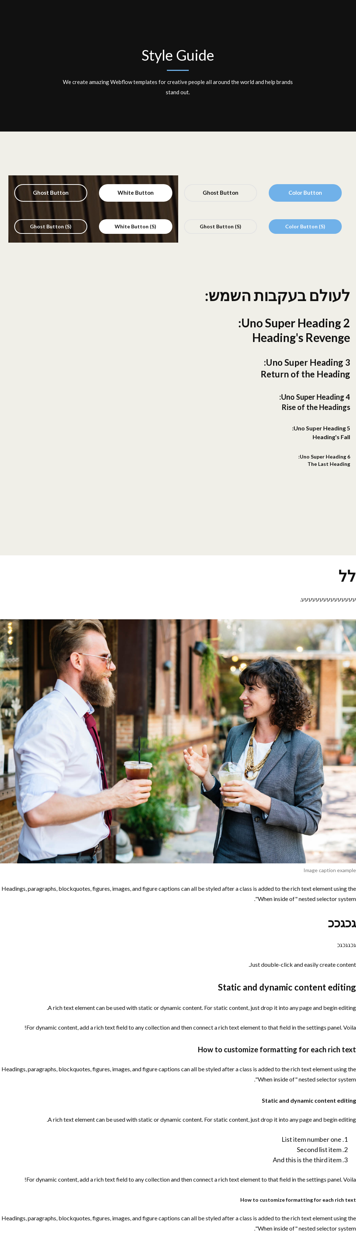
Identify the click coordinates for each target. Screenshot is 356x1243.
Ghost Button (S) (220, 226)
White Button (136, 192)
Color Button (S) (305, 226)
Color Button (305, 192)
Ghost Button (220, 192)
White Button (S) (135, 226)
